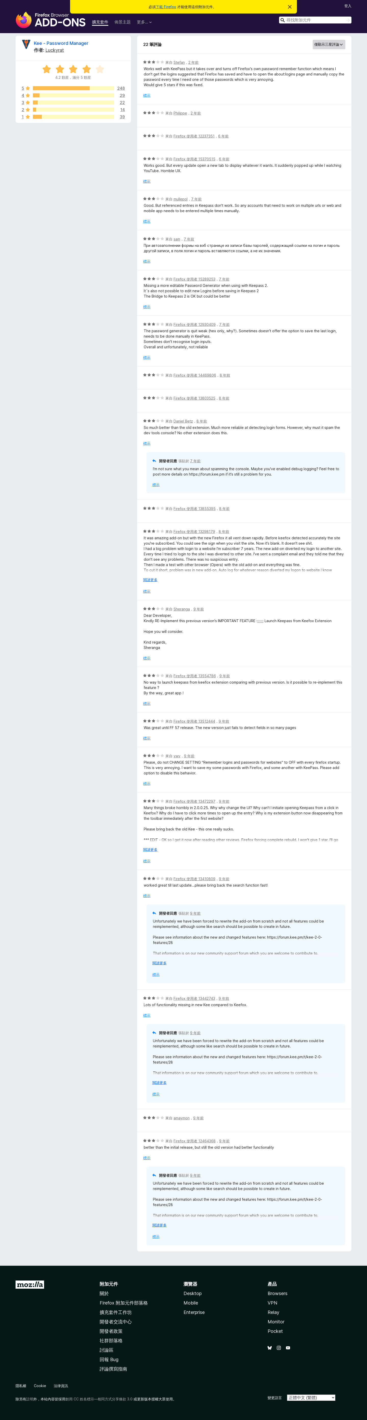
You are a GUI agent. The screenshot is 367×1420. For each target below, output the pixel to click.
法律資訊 (61, 1386)
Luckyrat (54, 50)
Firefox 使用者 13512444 (194, 721)
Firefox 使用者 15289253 (194, 279)
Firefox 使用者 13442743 (194, 998)
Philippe (180, 113)
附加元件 (109, 1284)
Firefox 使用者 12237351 (194, 136)
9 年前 (198, 609)
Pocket (275, 1331)
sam (177, 239)
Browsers (277, 1293)
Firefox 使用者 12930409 (195, 324)
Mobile (191, 1303)
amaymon (182, 1118)
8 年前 (225, 375)
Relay (273, 1312)
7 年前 (196, 199)
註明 (29, 1399)
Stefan (179, 62)
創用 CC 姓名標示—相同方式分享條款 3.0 (99, 1399)
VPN (272, 1303)
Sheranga (182, 609)
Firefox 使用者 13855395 (195, 508)
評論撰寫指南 (113, 1369)
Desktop (193, 1293)
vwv (177, 756)
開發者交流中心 (116, 1321)
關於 (104, 1293)
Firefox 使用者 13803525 (194, 398)
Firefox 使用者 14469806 (195, 375)
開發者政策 (111, 1331)
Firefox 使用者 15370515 (194, 159)
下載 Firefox (166, 7)
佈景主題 (122, 21)
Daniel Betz (183, 421)
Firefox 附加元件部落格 (124, 1303)
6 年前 (223, 136)
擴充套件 (100, 21)
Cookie (40, 1386)
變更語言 (275, 1398)
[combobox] (315, 20)
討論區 (106, 1350)
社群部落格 (111, 1340)
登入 (347, 6)
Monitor (276, 1321)
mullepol (181, 199)
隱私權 (21, 1386)
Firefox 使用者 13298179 (194, 531)
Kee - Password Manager (61, 43)
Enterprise (194, 1312)
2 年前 (193, 62)
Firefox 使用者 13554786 (195, 676)
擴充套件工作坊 (116, 1312)
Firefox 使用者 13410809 (194, 879)
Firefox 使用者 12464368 (195, 1141)
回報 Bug (109, 1359)
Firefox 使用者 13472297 (194, 801)
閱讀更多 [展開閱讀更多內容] (150, 580)
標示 (146, 95)
